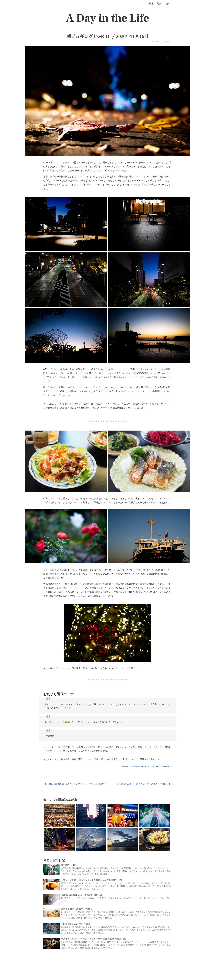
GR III (149, 166)
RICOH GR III (134, 766)
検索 (151, 3)
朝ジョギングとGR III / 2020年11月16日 (107, 36)
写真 (159, 3)
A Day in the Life (107, 18)
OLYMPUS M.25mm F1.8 (162, 766)
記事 (167, 3)
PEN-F (143, 766)
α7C (149, 766)
